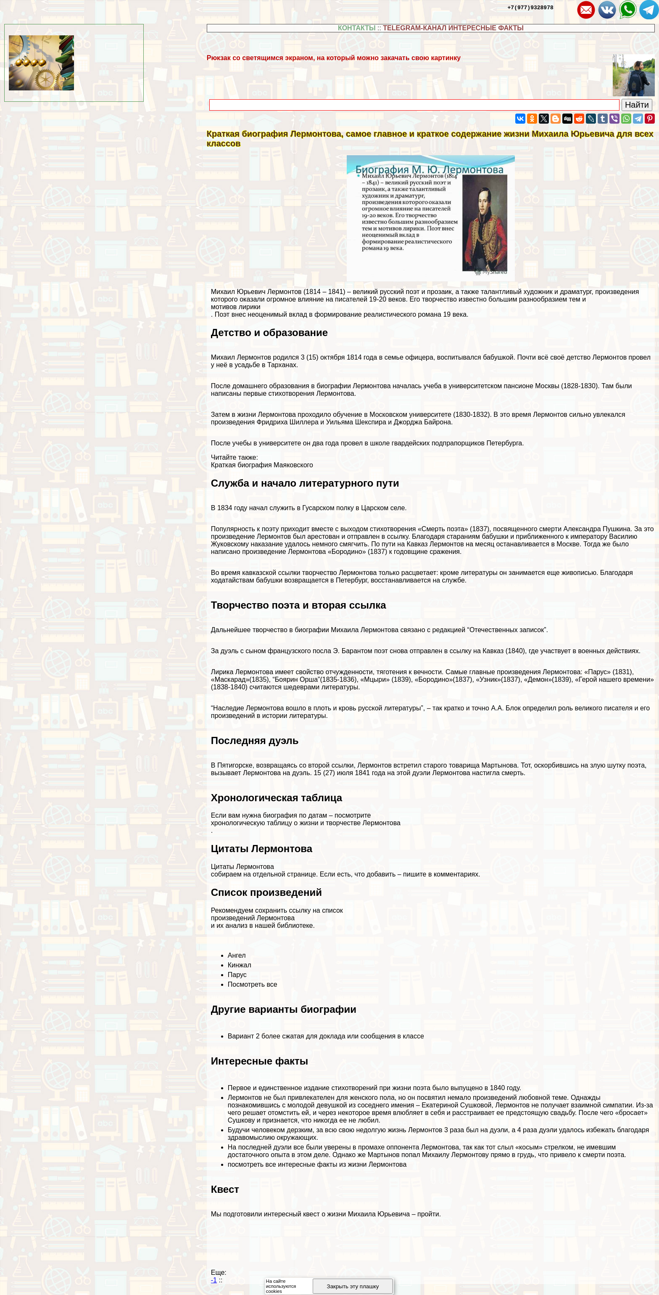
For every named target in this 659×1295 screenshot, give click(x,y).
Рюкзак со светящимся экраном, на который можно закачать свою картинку (334, 57)
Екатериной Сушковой (456, 1105)
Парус (237, 974)
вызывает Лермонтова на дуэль (260, 772)
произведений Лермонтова (253, 918)
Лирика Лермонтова (242, 671)
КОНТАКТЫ (357, 28)
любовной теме (543, 1097)
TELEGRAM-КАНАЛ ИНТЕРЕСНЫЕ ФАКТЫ (453, 28)
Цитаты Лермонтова (242, 866)
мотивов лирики (236, 306)
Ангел (237, 955)
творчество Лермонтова (339, 572)
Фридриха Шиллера (287, 422)
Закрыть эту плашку (353, 1286)
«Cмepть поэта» (443, 528)
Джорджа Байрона (422, 422)
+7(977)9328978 (531, 7)
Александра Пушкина (597, 528)
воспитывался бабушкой (475, 357)
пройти (428, 1214)
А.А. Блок (505, 708)
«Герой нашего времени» (614, 679)
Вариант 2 (244, 1036)
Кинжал (239, 965)
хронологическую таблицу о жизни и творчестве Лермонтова (306, 822)
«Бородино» (347, 551)
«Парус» (597, 671)
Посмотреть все (252, 984)
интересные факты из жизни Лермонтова (342, 1164)
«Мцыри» (375, 679)
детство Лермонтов (597, 357)
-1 (214, 1280)
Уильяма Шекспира (356, 422)
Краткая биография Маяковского (262, 465)
